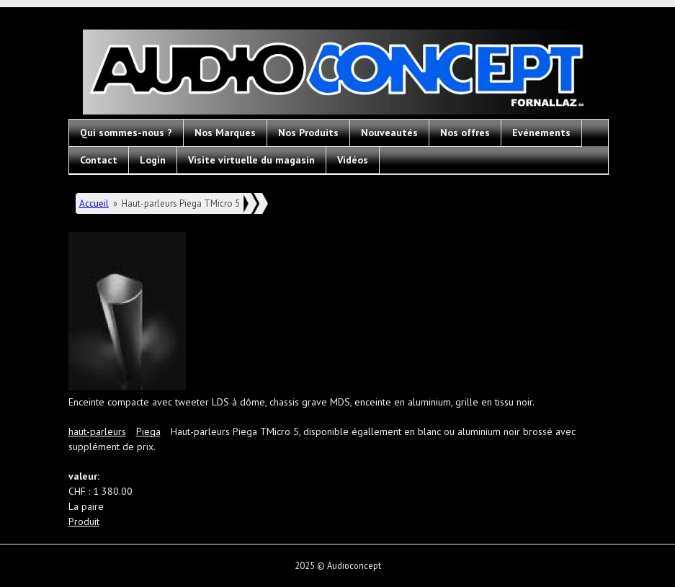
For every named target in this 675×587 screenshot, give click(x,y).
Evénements (541, 132)
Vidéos (352, 159)
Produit (83, 521)
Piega (148, 431)
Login (153, 159)
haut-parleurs (97, 431)
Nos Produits (308, 132)
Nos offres (465, 132)
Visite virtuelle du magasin (251, 159)
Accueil (94, 203)
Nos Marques (225, 132)
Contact (98, 159)
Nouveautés (389, 132)
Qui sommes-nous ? (126, 132)
